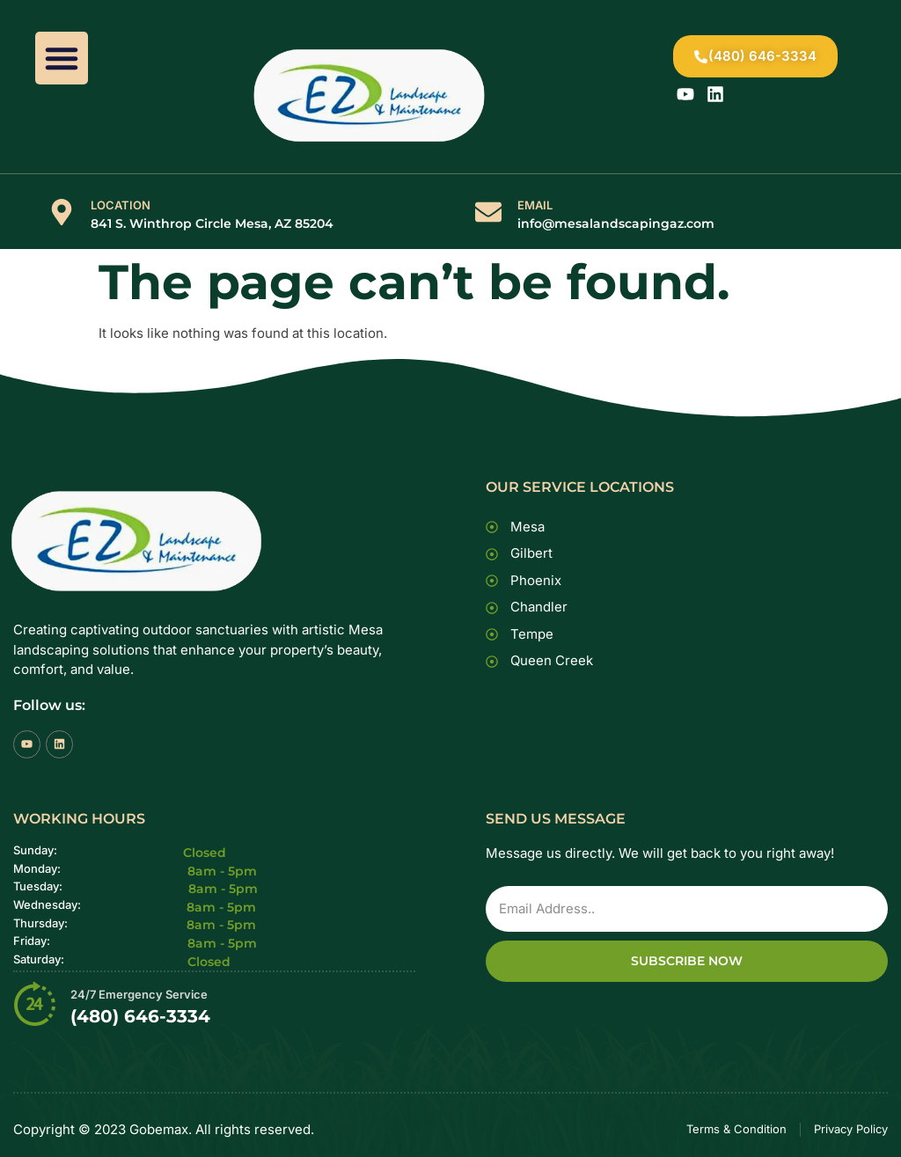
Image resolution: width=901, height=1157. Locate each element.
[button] (61, 58)
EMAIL (535, 205)
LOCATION (120, 205)
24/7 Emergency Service (139, 994)
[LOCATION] (61, 212)
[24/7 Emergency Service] (35, 1003)
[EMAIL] (488, 212)
